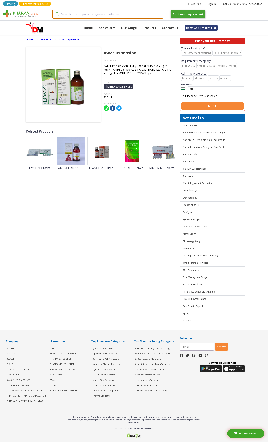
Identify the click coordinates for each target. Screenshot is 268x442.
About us (107, 28)
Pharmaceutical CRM (35, 4)
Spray (186, 313)
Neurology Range (192, 241)
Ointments (188, 248)
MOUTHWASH (190, 125)
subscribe (221, 346)
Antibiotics (188, 161)
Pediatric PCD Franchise (104, 385)
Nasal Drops (189, 233)
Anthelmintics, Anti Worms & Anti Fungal (204, 132)
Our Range (129, 28)
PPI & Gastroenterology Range (199, 291)
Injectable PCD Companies (105, 353)
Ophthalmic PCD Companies (106, 358)
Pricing (11, 4)
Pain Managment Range (195, 277)
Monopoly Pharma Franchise (106, 364)
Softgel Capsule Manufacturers (150, 358)
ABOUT (10, 348)
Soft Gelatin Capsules (194, 306)
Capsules (188, 176)
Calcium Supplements (194, 168)
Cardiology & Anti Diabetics (197, 183)
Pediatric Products (192, 284)
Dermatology (190, 197)
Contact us (170, 28)
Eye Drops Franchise (102, 348)
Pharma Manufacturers (146, 385)
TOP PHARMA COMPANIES (62, 369)
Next (212, 106)
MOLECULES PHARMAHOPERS (64, 390)
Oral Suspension (191, 270)
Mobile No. (187, 84)
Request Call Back (246, 433)
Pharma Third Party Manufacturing (152, 348)
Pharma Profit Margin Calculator (26, 395)
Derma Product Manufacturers (150, 369)
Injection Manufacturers (147, 380)
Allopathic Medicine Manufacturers (152, 364)
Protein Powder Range (194, 299)
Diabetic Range (191, 205)
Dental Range (190, 190)
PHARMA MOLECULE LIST (62, 364)
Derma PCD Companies (103, 380)
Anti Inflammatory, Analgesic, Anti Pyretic (204, 147)
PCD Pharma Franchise (103, 374)
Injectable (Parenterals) (195, 226)
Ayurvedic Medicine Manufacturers (152, 353)
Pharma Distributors (102, 395)
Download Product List (201, 28)
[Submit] (57, 14)
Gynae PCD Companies (103, 369)
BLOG (53, 348)
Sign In (212, 4)
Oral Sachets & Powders (195, 262)
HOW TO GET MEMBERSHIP (63, 353)
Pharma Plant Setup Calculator (25, 401)
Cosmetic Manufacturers (147, 374)
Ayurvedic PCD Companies (105, 390)
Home (88, 28)
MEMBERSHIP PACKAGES (19, 385)
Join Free (194, 4)
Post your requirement (188, 14)
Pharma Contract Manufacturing (151, 390)
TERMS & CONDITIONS (18, 369)
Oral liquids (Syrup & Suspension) (200, 255)
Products (149, 28)
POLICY (10, 364)
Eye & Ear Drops (191, 219)
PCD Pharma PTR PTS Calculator (25, 390)
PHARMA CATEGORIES (60, 358)
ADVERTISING (56, 374)
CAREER (10, 358)
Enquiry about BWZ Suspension (212, 96)
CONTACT (12, 353)
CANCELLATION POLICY (18, 380)
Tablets (187, 320)
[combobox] (108, 14)
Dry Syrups (188, 212)
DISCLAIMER (13, 374)
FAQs (52, 380)
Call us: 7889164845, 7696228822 (243, 4)
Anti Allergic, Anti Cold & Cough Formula (204, 139)
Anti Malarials (190, 154)
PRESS (53, 385)
